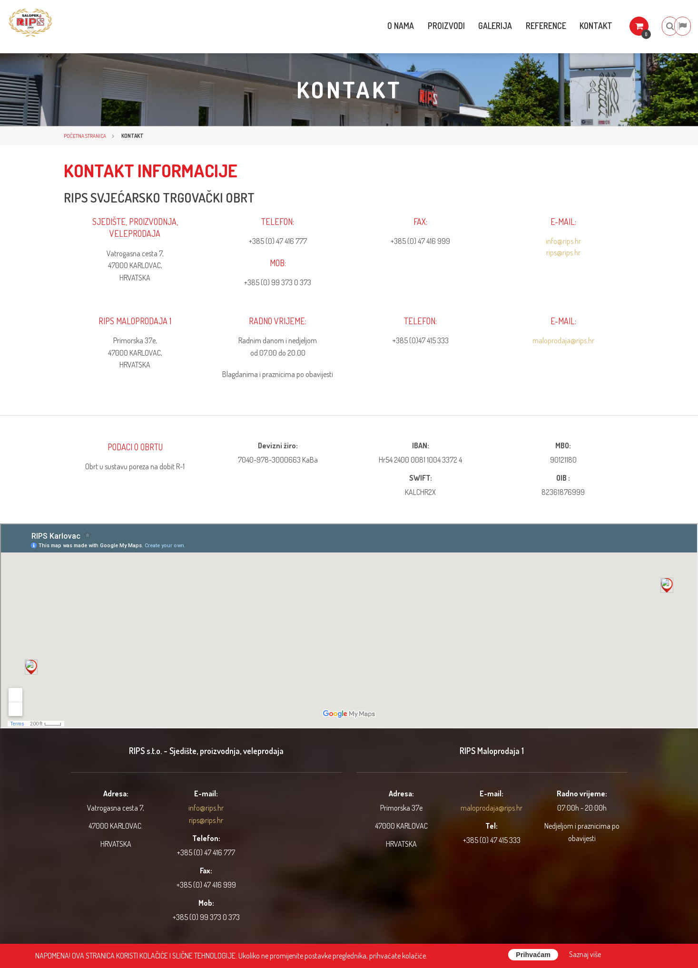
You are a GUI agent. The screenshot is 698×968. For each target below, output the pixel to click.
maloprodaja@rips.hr (563, 340)
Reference (520, 25)
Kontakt (572, 25)
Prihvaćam (533, 954)
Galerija (467, 25)
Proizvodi (415, 25)
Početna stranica (85, 135)
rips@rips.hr (563, 252)
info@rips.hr (563, 241)
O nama (368, 25)
